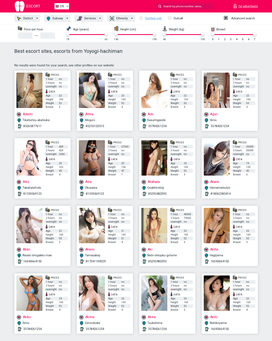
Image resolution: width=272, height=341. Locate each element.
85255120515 (95, 126)
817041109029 (96, 261)
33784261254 (157, 126)
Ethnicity (119, 18)
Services (86, 18)
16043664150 (32, 261)
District (25, 18)
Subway (55, 18)
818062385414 (221, 194)
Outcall (178, 18)
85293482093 (157, 194)
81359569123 (32, 194)
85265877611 (32, 126)
